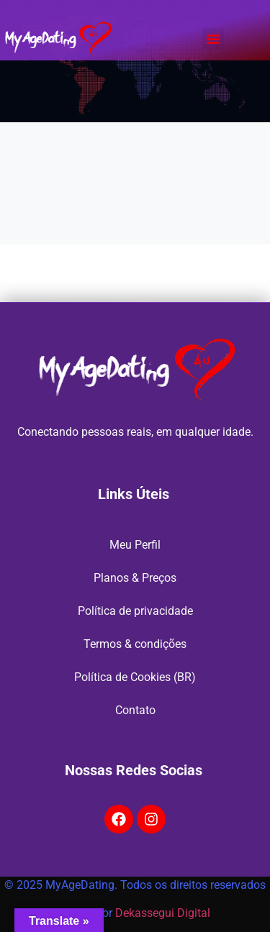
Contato (135, 710)
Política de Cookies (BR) (135, 677)
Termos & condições (135, 644)
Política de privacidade (135, 611)
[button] (213, 39)
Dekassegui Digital (162, 913)
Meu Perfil (135, 545)
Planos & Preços (135, 578)
